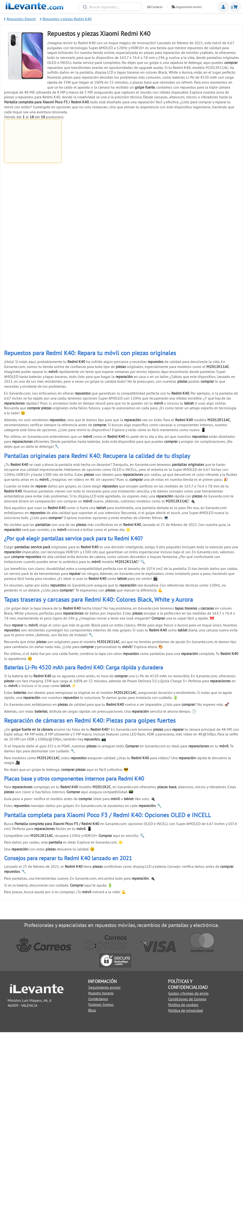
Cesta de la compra (235, 7)
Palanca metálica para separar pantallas (151, 254)
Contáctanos (98, 1188)
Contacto (155, 7)
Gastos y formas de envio (188, 1183)
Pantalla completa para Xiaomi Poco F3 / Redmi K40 (32, 171)
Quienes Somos (101, 1194)
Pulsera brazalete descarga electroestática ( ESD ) (92, 423)
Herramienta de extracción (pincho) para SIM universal (33, 507)
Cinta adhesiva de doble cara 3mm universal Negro (210, 423)
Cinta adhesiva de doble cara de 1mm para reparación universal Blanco (32, 255)
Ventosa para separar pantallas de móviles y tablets (33, 339)
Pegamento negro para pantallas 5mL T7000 (210, 169)
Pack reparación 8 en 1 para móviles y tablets (33, 423)
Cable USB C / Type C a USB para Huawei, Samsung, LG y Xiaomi (92, 170)
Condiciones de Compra (187, 1188)
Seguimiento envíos (186, 7)
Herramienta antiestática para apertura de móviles (151, 339)
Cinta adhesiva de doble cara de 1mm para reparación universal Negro (92, 255)
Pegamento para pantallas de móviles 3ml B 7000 (151, 170)
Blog (92, 1200)
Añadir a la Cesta (33, 191)
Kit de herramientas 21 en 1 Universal (210, 254)
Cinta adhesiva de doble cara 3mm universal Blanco (151, 423)
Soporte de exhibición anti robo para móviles (92, 507)
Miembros (223, 7)
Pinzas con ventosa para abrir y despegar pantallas (210, 339)
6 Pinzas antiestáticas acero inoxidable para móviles (92, 339)
